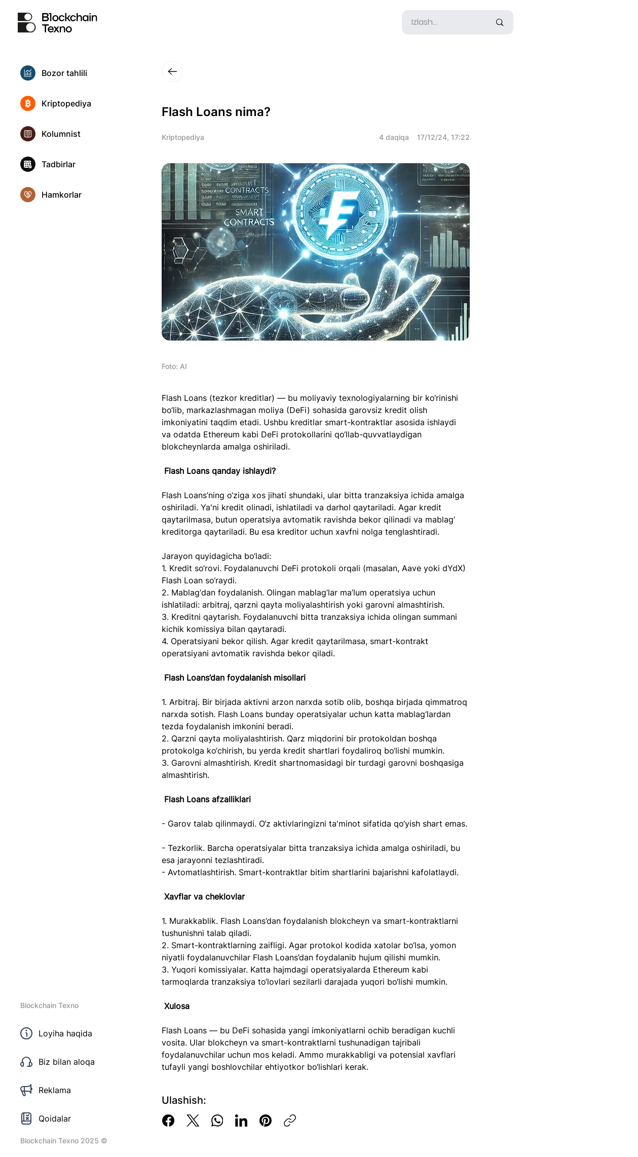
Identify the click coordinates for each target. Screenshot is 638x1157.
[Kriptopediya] (76, 103)
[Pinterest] (265, 1120)
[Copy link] (290, 1120)
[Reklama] (76, 1090)
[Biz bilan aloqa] (76, 1062)
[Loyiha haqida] (76, 1033)
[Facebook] (168, 1120)
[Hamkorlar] (76, 194)
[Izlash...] (443, 22)
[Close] (172, 71)
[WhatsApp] (217, 1120)
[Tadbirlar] (76, 164)
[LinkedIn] (241, 1120)
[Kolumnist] (76, 134)
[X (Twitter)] (192, 1120)
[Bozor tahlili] (76, 73)
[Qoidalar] (76, 1118)
